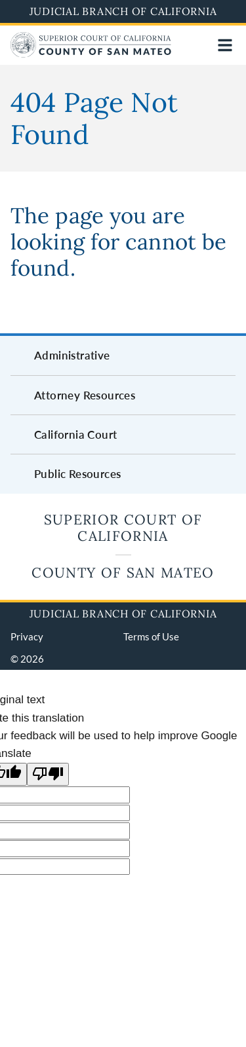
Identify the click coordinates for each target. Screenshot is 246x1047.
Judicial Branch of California (123, 11)
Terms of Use (151, 636)
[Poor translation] (48, 774)
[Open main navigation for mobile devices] (225, 45)
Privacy (26, 636)
